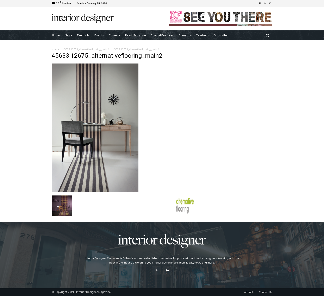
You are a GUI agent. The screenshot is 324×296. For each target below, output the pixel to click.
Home (55, 49)
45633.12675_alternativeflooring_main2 (86, 49)
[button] (267, 35)
